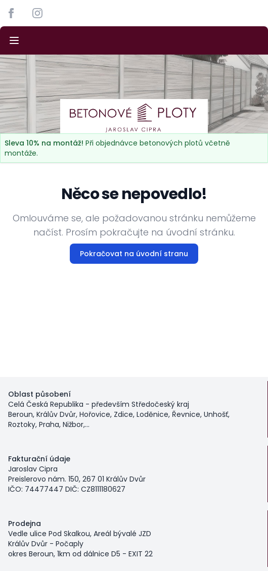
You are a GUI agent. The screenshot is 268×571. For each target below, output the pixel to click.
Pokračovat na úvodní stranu (134, 254)
